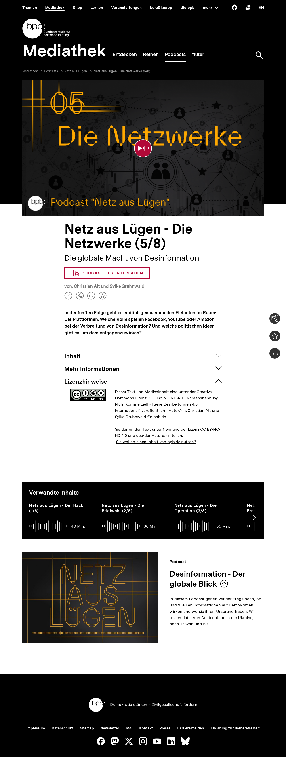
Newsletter (109, 728)
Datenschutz (62, 728)
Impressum (35, 728)
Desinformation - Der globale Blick (208, 579)
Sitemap (87, 728)
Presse (165, 728)
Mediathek (30, 71)
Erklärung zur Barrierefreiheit (235, 728)
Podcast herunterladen (107, 273)
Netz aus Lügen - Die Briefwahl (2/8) (123, 508)
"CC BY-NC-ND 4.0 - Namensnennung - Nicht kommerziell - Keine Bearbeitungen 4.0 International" (168, 404)
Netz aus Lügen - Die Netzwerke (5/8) (121, 71)
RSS (129, 728)
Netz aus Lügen (75, 71)
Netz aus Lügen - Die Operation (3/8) (195, 508)
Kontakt (146, 728)
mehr (210, 7)
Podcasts (51, 71)
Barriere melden (190, 728)
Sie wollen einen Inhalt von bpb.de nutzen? (156, 441)
